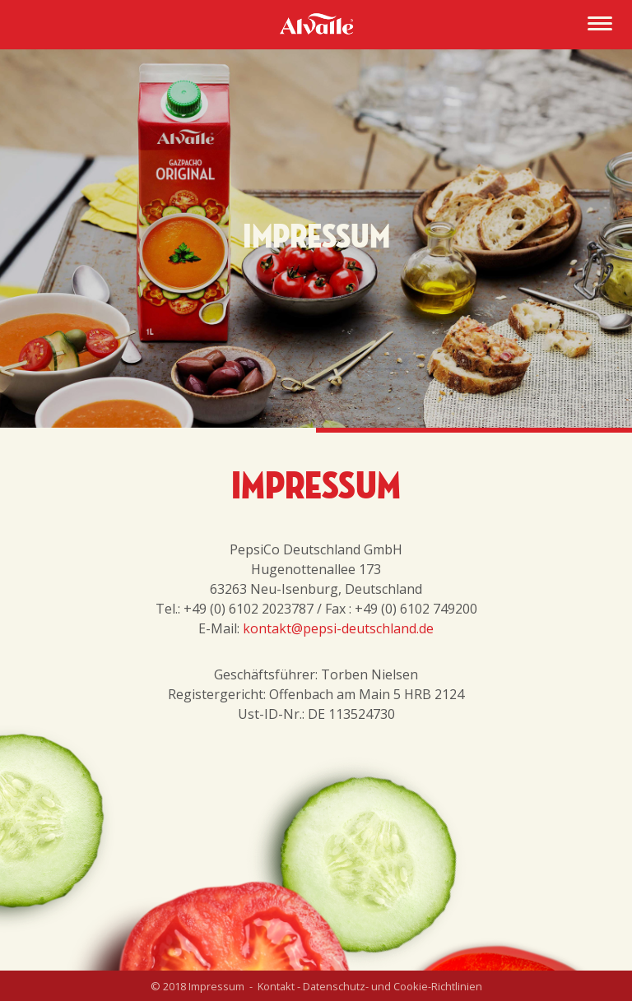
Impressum (216, 986)
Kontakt (276, 986)
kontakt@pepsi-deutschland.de (338, 628)
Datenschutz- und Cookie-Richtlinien (392, 986)
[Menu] (600, 26)
